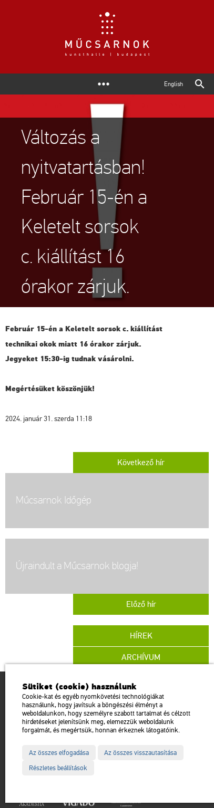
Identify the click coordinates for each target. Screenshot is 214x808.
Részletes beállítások (58, 768)
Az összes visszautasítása (140, 753)
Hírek (141, 636)
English (173, 84)
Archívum (140, 657)
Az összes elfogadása (59, 753)
